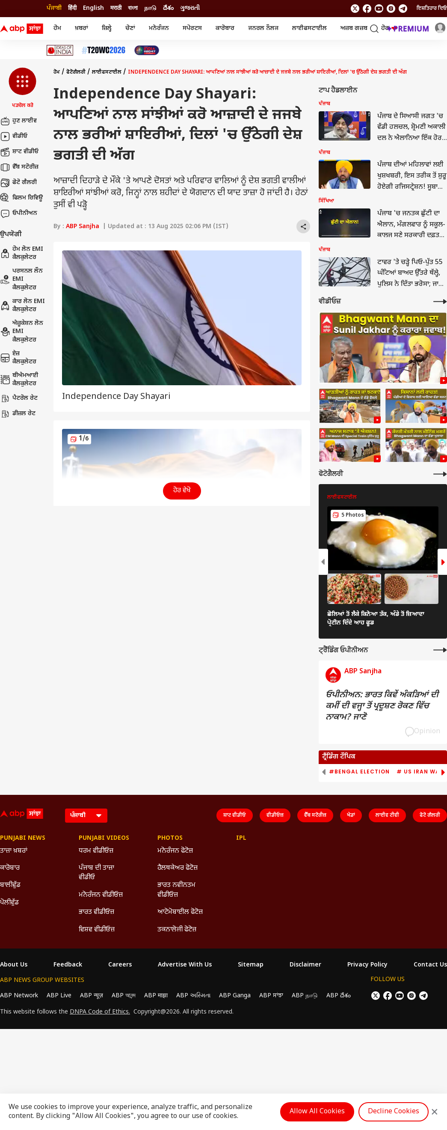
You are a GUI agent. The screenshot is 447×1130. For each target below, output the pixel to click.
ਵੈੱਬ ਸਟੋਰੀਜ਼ (19, 167)
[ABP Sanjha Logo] (22, 29)
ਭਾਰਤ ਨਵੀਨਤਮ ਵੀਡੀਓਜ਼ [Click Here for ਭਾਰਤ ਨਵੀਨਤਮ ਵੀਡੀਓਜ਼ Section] (176, 890)
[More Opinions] (440, 650)
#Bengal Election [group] (359, 771)
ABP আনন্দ (124, 996)
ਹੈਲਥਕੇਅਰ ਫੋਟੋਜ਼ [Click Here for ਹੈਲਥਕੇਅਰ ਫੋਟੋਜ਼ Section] (177, 868)
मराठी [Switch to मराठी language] (115, 8)
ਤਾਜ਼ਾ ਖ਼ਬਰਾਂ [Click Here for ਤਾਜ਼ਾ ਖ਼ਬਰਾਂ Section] (13, 851)
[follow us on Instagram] (391, 8)
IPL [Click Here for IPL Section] (241, 839)
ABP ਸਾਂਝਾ (271, 996)
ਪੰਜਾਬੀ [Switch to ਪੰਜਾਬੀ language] (54, 8)
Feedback (67, 965)
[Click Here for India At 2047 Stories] (147, 50)
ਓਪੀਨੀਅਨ (18, 213)
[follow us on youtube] (379, 8)
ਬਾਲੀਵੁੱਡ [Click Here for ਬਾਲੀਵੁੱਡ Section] (10, 885)
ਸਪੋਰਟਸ (192, 28)
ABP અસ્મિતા (193, 996)
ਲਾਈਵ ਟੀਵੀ (387, 815)
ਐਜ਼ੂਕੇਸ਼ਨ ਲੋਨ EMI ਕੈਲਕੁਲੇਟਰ (21, 331)
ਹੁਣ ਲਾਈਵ (18, 121)
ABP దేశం (338, 996)
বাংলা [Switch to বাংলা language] (133, 8)
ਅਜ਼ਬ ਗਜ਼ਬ (353, 28)
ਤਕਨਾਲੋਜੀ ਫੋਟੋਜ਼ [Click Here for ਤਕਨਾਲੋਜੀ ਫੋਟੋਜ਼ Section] (176, 929)
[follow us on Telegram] (403, 8)
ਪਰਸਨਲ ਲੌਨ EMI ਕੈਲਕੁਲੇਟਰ (21, 279)
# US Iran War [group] (420, 771)
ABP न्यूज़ (91, 996)
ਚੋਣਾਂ (130, 28)
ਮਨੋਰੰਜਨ (159, 28)
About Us (13, 965)
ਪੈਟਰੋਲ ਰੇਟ (19, 398)
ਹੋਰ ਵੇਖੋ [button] (182, 490)
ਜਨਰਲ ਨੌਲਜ (263, 28)
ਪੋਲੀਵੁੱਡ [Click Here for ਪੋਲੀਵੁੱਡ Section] (9, 902)
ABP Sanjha (82, 227)
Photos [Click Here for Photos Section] (170, 839)
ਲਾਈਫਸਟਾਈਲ (309, 28)
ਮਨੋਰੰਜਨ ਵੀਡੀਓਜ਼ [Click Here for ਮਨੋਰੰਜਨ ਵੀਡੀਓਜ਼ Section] (101, 895)
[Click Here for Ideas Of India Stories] (60, 50)
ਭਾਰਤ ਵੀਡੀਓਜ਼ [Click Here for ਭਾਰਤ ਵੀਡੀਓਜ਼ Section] (96, 912)
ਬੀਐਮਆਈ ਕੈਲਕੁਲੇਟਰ (19, 380)
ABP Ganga (235, 996)
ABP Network (19, 996)
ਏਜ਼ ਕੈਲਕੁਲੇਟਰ (18, 358)
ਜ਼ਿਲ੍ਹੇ (107, 28)
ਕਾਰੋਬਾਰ (225, 28)
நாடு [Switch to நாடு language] (150, 8)
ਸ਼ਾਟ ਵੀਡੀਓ (19, 152)
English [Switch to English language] (93, 8)
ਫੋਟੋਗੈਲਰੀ (76, 72)
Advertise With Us (185, 965)
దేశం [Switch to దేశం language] (168, 8)
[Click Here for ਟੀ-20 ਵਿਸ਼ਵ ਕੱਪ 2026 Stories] (103, 50)
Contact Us (430, 965)
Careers (120, 965)
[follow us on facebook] (367, 8)
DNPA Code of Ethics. (100, 1012)
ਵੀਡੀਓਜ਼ (275, 815)
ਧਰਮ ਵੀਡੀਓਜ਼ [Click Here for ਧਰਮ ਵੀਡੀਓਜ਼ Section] (96, 851)
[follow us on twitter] (355, 8)
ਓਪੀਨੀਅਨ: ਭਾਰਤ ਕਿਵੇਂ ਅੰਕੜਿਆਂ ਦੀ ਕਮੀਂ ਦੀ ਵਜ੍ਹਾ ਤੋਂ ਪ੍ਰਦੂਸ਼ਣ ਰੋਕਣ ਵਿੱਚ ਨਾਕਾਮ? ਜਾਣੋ (382, 706)
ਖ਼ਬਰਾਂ (81, 28)
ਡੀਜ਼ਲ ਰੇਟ (18, 414)
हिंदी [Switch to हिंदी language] (72, 8)
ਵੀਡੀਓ (13, 136)
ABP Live (59, 996)
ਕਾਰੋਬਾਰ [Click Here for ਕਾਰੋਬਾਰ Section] (10, 868)
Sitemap (250, 965)
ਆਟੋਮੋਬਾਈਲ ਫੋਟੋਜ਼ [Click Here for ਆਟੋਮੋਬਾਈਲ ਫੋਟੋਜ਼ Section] (180, 912)
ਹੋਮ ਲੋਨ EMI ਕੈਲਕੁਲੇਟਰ (21, 253)
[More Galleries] (440, 474)
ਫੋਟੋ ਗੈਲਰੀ (18, 183)
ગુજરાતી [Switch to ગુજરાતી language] (190, 8)
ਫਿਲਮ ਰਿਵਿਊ (21, 198)
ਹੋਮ (57, 28)
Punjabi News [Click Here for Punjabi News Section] (22, 839)
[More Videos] (440, 301)
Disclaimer (305, 965)
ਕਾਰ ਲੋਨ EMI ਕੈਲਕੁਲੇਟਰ (22, 305)
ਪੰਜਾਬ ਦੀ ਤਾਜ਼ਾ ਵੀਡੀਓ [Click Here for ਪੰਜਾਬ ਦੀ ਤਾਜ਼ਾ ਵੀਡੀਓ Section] (96, 873)
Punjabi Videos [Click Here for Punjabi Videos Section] (104, 839)
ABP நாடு (305, 996)
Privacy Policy (367, 965)
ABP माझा (156, 996)
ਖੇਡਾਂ (351, 815)
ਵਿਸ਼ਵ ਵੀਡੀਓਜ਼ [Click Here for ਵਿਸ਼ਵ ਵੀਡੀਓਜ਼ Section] (97, 929)
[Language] (86, 816)
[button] (22, 89)
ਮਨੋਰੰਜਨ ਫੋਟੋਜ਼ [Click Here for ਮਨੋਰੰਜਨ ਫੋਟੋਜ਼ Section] (175, 851)
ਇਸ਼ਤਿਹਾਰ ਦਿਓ (432, 8)
